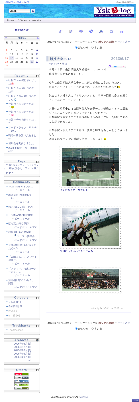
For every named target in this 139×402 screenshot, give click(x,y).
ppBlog (84, 397)
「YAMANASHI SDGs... (21, 215)
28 (32, 61)
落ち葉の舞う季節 (18, 223)
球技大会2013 (60, 59)
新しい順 (82, 47)
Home (10, 20)
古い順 (96, 47)
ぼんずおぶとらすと (26, 227)
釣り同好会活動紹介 (19, 232)
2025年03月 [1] (22, 356)
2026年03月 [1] (22, 343)
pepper (10, 172)
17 (11, 58)
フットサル (32, 168)
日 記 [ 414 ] (14, 302)
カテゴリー (54, 63)
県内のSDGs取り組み (20, 206)
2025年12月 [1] (22, 346)
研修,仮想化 (15, 168)
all (29, 360)
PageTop (135, 400)
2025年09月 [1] (22, 350)
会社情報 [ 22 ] (16, 306)
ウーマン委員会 (26, 236)
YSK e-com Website (29, 20)
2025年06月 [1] (22, 353)
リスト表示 (124, 41)
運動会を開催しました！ (22, 143)
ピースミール (22, 190)
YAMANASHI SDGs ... (20, 186)
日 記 (64, 63)
